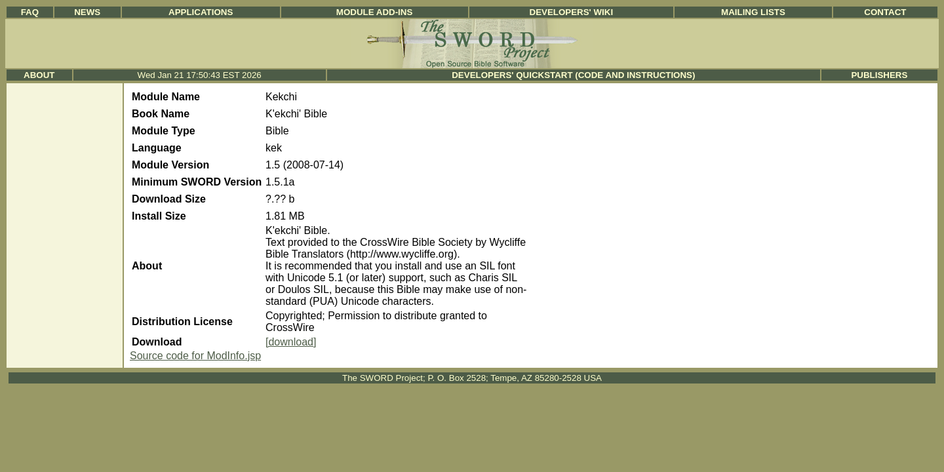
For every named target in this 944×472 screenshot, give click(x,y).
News (87, 12)
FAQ (30, 12)
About (39, 75)
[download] (291, 341)
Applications (200, 12)
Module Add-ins (374, 12)
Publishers (879, 75)
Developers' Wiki (572, 12)
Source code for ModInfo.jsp (195, 355)
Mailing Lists (753, 12)
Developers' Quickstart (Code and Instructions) (573, 75)
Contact (885, 12)
